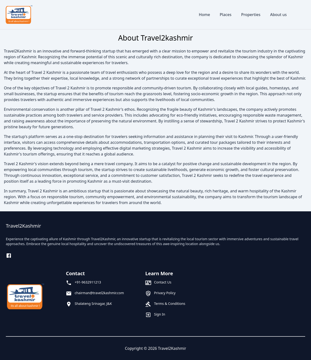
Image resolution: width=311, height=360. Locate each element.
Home (204, 14)
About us (278, 14)
